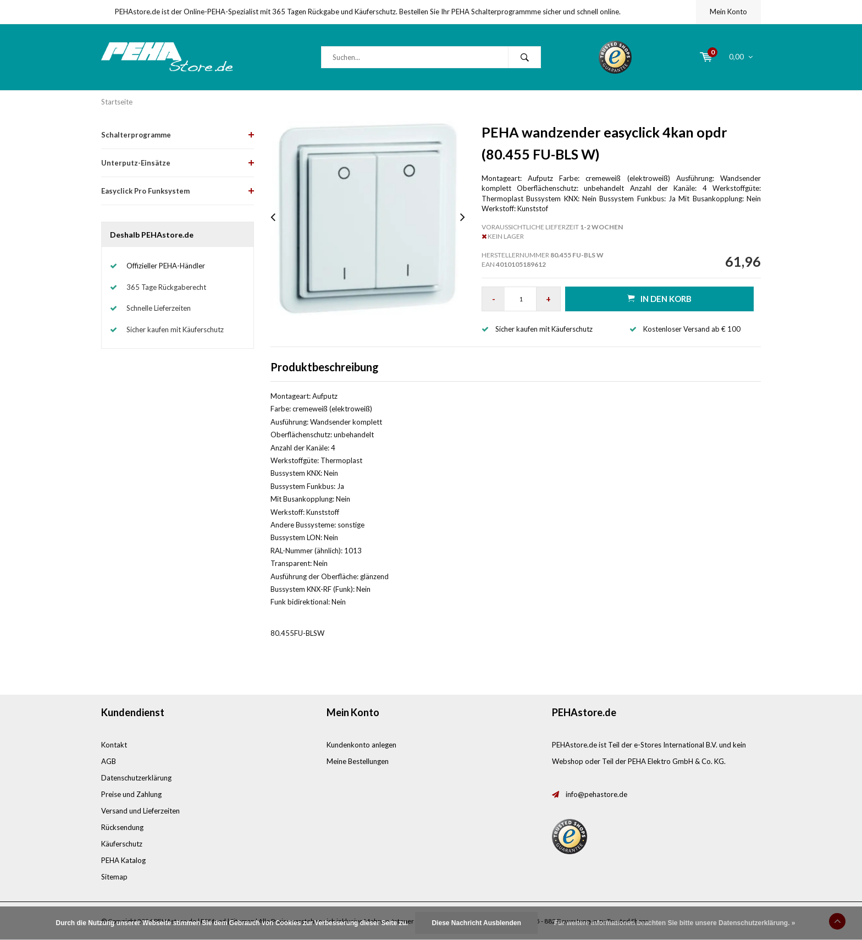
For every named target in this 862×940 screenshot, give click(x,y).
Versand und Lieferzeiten (140, 810)
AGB (108, 761)
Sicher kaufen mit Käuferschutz (175, 329)
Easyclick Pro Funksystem (145, 190)
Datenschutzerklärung (136, 777)
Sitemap (114, 876)
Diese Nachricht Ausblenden (476, 923)
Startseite (116, 101)
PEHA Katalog (123, 860)
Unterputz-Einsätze (135, 162)
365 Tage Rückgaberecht (166, 287)
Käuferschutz (121, 843)
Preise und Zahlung (131, 794)
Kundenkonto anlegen (361, 744)
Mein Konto (728, 11)
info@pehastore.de (596, 794)
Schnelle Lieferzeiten (158, 308)
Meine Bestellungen (358, 761)
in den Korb (659, 298)
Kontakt (114, 744)
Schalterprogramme (136, 134)
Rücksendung (122, 827)
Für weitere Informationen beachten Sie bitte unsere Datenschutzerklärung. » (674, 923)
